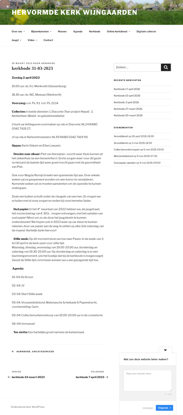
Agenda (77, 31)
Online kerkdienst (119, 31)
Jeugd (17, 40)
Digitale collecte (146, 31)
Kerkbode (94, 31)
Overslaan (148, 408)
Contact (48, 40)
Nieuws (62, 31)
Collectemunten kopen (127, 149)
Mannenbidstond (123, 155)
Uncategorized (43, 351)
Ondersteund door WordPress (27, 406)
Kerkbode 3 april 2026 (126, 102)
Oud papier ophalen (125, 162)
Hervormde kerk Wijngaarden (74, 12)
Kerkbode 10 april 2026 (127, 95)
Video (33, 40)
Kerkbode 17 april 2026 (127, 88)
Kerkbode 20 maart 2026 (128, 115)
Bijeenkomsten (41, 31)
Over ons (18, 31)
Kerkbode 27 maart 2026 (128, 108)
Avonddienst (121, 136)
